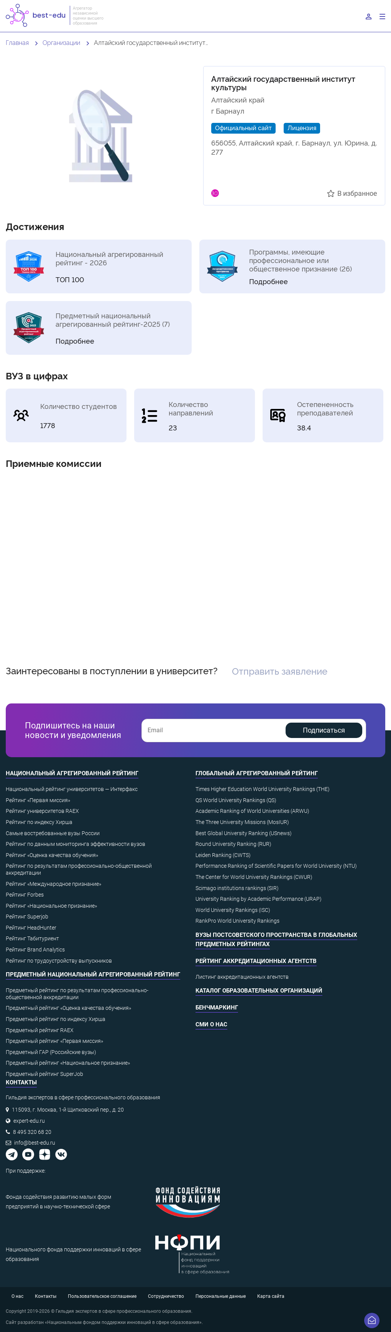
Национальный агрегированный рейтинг (72, 773)
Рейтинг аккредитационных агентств (256, 961)
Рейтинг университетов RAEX (42, 811)
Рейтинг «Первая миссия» (38, 800)
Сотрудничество (166, 1296)
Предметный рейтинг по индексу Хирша (55, 1019)
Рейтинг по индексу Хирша (39, 822)
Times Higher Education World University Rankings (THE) (263, 789)
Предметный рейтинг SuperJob (44, 1074)
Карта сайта (270, 1296)
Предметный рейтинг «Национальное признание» (68, 1063)
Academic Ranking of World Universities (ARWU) (252, 811)
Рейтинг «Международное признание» (53, 884)
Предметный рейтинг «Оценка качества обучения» (68, 1008)
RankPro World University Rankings (237, 921)
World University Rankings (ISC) (233, 910)
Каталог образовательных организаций (259, 990)
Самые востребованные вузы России (53, 833)
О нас (17, 1296)
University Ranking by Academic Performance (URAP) (259, 899)
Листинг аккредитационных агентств (242, 977)
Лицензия (302, 127)
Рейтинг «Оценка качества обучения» (52, 855)
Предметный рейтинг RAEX (40, 1030)
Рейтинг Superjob (27, 916)
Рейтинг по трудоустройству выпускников (59, 961)
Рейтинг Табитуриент (32, 938)
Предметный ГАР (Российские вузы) (51, 1052)
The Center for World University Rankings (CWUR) (254, 877)
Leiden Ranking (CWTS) (223, 855)
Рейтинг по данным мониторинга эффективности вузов (75, 844)
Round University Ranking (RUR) (233, 844)
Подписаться (324, 730)
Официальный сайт (243, 127)
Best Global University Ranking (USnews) (244, 833)
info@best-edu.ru (34, 1143)
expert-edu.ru (29, 1121)
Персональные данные (221, 1296)
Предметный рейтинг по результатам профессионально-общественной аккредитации (77, 993)
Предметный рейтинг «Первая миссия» (54, 1041)
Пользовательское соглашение (102, 1296)
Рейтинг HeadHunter (31, 928)
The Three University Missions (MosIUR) (242, 822)
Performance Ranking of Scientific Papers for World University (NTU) (276, 866)
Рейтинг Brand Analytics (35, 949)
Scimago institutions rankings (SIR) (237, 888)
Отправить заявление (279, 671)
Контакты (45, 1296)
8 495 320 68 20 (32, 1132)
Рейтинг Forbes (25, 895)
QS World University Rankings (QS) (236, 800)
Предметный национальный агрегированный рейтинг (93, 974)
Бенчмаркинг (217, 1007)
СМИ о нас (211, 1024)
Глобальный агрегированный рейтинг (257, 773)
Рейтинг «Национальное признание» (51, 906)
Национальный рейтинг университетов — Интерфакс (72, 789)
